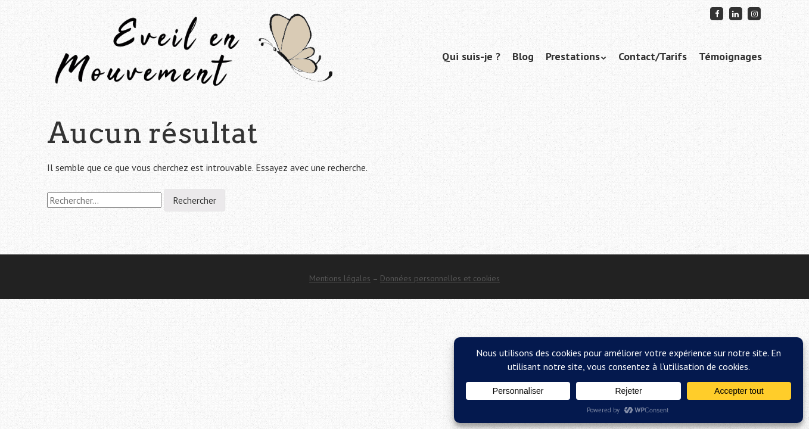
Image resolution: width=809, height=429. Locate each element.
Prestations (573, 56)
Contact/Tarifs (652, 56)
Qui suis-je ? (471, 56)
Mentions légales (340, 278)
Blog (523, 56)
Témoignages (730, 56)
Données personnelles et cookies (440, 278)
